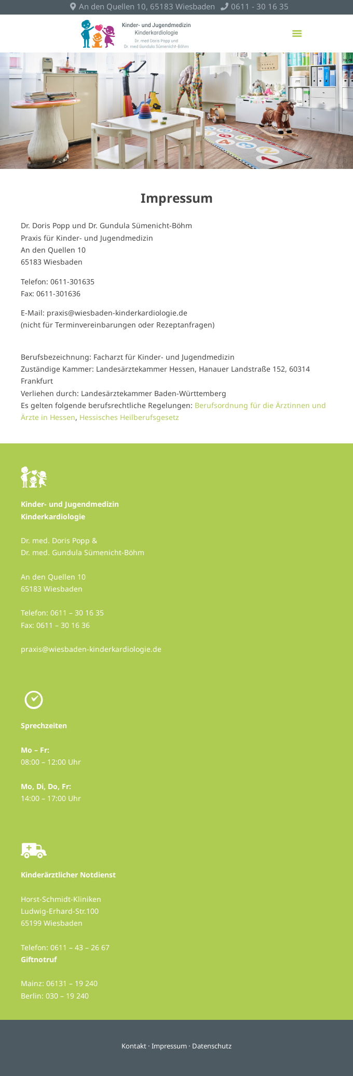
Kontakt (133, 1046)
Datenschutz (212, 1046)
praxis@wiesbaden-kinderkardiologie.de (91, 649)
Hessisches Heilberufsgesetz (129, 417)
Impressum (169, 1046)
